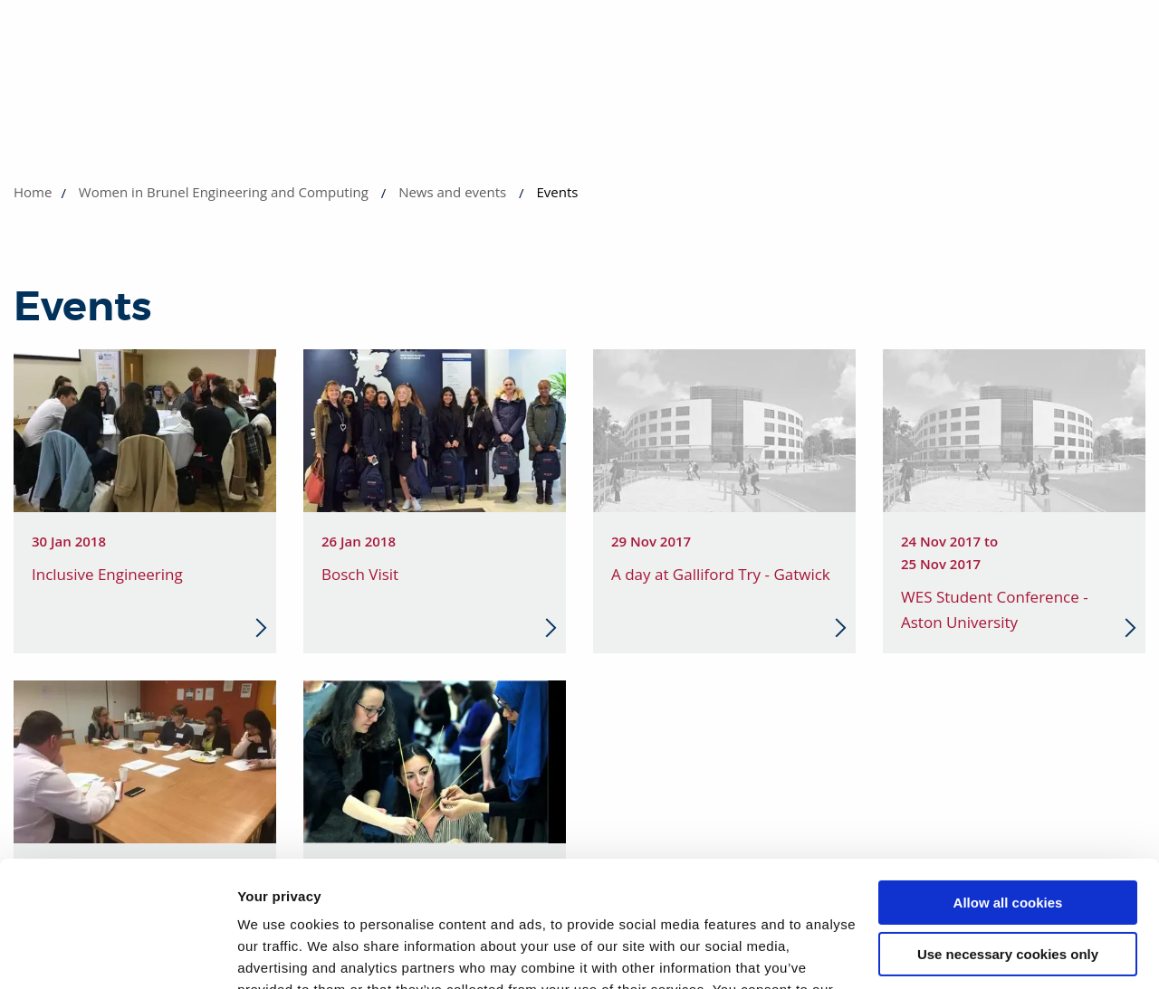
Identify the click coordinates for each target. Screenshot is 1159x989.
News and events (452, 192)
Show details (279, 953)
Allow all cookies (1008, 795)
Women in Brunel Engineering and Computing (224, 192)
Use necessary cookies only (1007, 845)
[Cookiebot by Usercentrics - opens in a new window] (117, 953)
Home (33, 192)
